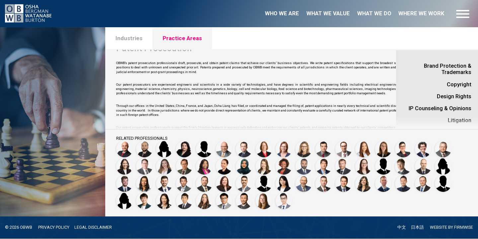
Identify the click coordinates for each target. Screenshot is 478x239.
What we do (374, 13)
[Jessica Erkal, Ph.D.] (363, 146)
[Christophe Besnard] (244, 146)
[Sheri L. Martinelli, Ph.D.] (443, 164)
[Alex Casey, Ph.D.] (343, 146)
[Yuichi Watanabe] (244, 200)
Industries (130, 38)
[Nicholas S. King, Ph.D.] (323, 164)
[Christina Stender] (363, 182)
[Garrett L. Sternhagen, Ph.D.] (383, 182)
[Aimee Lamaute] (363, 164)
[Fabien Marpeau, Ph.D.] (423, 164)
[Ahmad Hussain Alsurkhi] (144, 146)
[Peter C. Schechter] (303, 182)
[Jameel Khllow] (303, 164)
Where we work (421, 13)
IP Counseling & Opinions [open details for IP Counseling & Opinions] (440, 108)
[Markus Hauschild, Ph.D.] (184, 164)
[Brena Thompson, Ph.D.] (124, 200)
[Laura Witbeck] (264, 200)
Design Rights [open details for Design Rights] (454, 96)
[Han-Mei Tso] (164, 200)
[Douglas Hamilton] (144, 164)
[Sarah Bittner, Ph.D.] (264, 146)
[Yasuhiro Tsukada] (184, 200)
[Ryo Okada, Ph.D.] (184, 182)
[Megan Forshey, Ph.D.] (383, 146)
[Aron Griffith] (443, 146)
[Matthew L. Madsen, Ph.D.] (383, 164)
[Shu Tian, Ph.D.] (144, 200)
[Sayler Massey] (124, 182)
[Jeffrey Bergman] (224, 146)
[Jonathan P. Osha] (204, 182)
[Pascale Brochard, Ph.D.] (284, 146)
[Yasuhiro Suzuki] (403, 182)
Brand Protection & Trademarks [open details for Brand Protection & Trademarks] (447, 69)
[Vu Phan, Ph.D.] (264, 182)
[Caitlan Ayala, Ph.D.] (184, 146)
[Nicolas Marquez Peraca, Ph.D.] (244, 182)
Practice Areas (186, 38)
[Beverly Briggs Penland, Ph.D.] (224, 182)
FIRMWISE (463, 227)
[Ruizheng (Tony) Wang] (224, 200)
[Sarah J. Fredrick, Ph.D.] (403, 146)
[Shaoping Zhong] (284, 200)
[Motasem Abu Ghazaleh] (124, 146)
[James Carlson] (323, 146)
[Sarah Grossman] (124, 164)
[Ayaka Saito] (284, 182)
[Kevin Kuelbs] (343, 164)
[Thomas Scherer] (323, 182)
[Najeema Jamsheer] (244, 164)
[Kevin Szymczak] (423, 182)
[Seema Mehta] (144, 182)
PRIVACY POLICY (53, 227)
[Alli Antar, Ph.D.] (164, 146)
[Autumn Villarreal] (204, 200)
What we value (328, 13)
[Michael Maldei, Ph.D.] (403, 164)
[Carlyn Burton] (303, 146)
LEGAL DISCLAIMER (93, 227)
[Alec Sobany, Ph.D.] (343, 182)
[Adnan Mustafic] (164, 182)
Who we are (282, 13)
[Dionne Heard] (204, 164)
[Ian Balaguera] (204, 146)
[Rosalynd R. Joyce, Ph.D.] (284, 164)
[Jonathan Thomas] (443, 182)
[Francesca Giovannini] (423, 146)
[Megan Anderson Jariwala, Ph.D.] (264, 164)
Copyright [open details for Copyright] (459, 84)
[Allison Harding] (164, 164)
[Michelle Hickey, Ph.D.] (224, 164)
